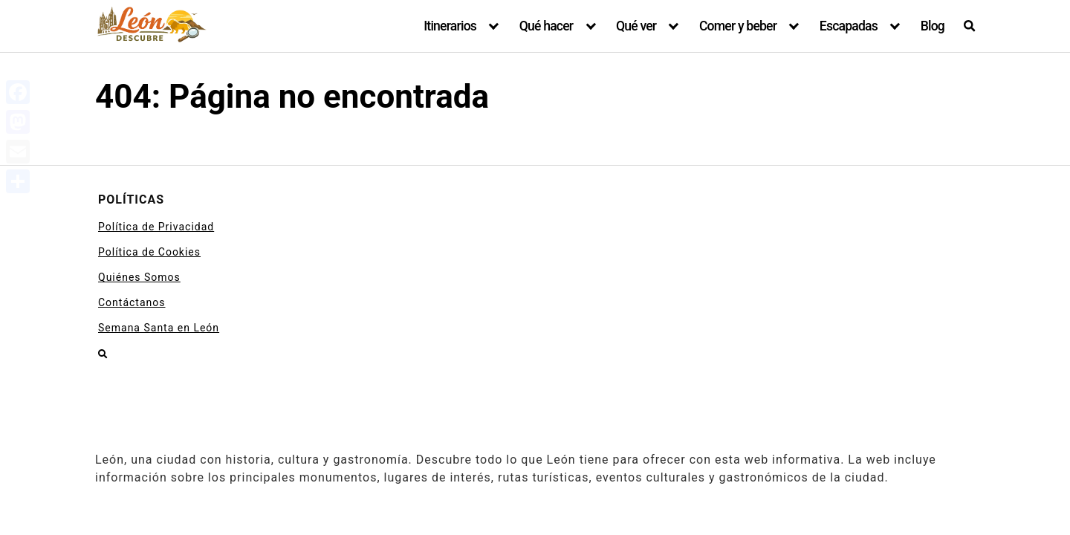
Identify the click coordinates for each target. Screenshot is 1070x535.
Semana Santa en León (158, 328)
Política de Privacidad (156, 227)
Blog (932, 26)
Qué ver (636, 26)
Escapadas (849, 26)
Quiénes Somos (139, 277)
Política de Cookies (149, 252)
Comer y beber (737, 26)
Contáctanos (132, 302)
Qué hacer (546, 26)
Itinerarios (450, 26)
